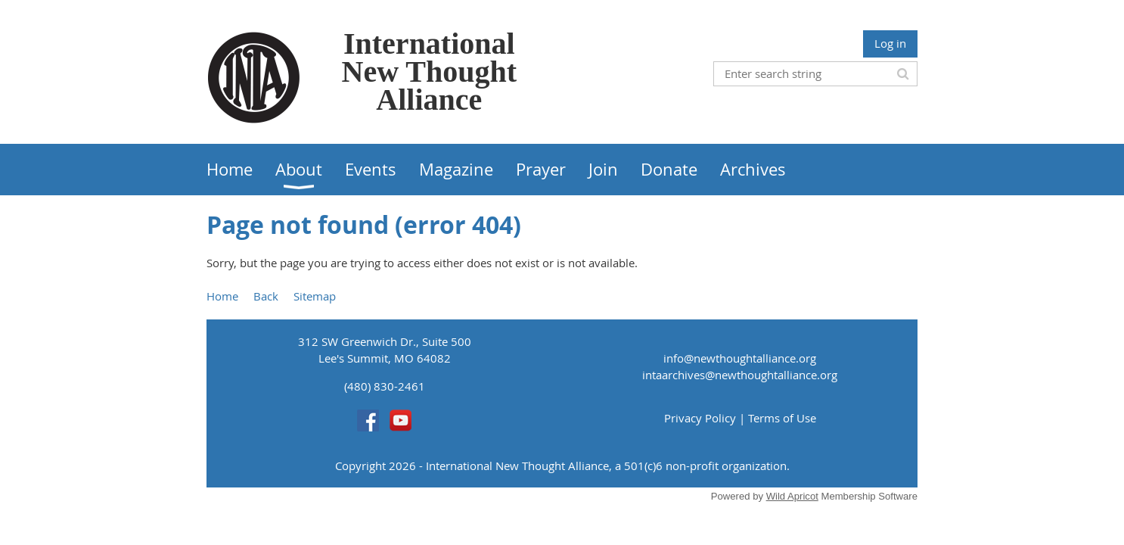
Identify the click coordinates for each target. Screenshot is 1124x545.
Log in (890, 43)
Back (265, 296)
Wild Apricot (792, 496)
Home (222, 296)
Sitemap (314, 296)
